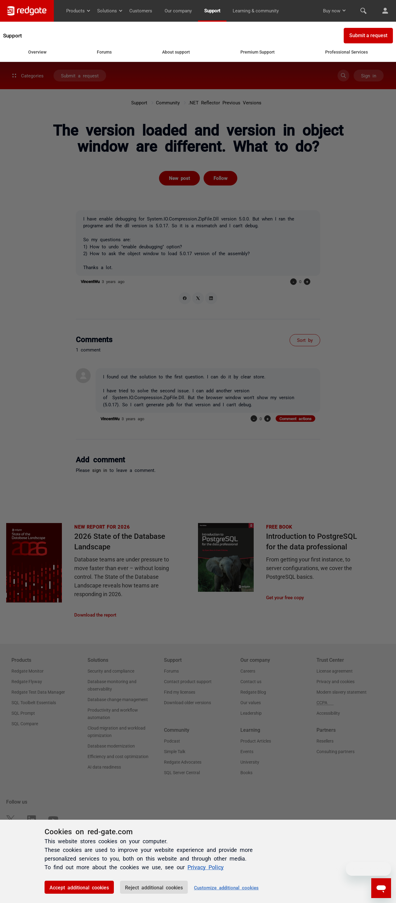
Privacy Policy (205, 867)
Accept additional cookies (79, 887)
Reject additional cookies (154, 887)
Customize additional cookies (226, 887)
